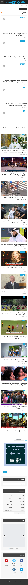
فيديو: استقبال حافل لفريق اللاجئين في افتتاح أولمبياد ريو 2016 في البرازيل (14, 175)
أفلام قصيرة (10, 507)
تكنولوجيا (22, 501)
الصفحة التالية (18, 439)
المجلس (10, 495)
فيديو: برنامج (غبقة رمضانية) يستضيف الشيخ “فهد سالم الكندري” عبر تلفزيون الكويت (14, 245)
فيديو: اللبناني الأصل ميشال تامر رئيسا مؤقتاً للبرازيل (14, 291)
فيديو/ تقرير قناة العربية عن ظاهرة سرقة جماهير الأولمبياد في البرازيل (15, 198)
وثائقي (10, 501)
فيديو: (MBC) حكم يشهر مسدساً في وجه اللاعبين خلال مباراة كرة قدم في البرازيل (14, 337)
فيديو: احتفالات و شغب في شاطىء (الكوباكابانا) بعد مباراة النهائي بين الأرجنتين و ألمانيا (14, 384)
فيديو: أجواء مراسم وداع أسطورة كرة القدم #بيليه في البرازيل (14, 57)
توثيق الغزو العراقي (8, 510)
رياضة (24, 87)
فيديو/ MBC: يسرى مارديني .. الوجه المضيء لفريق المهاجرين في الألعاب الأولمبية (15, 221)
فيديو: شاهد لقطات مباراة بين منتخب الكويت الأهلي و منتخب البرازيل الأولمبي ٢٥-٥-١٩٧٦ (14, 34)
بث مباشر (10, 498)
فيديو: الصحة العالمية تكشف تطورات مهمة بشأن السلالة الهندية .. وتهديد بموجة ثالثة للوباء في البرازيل (14, 81)
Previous (5, 536)
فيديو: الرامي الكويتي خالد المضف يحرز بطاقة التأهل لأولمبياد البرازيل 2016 (14, 360)
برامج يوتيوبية (9, 504)
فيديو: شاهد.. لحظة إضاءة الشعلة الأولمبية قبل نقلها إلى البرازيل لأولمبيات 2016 (14, 314)
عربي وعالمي (23, 40)
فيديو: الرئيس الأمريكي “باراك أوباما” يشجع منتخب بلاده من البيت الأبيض (15, 407)
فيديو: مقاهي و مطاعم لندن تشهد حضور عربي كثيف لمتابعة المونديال (14, 431)
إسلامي (22, 510)
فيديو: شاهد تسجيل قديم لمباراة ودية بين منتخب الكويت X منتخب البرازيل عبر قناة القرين (15, 104)
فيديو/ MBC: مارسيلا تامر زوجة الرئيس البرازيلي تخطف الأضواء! (14, 268)
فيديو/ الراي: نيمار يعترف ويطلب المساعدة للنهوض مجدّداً (15, 128)
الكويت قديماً (23, 17)
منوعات (24, 320)
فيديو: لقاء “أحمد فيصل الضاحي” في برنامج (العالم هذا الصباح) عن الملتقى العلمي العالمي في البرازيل (14, 151)
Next (24, 536)
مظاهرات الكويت (20, 513)
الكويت (24, 134)
